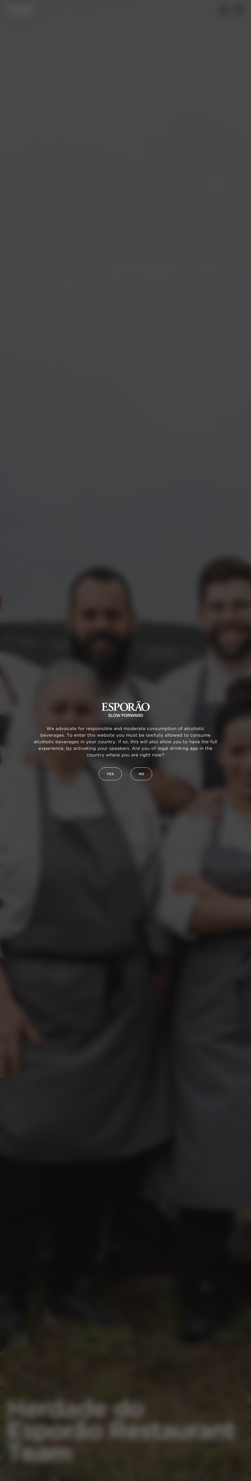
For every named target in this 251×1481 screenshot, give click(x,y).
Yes (110, 774)
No (141, 774)
